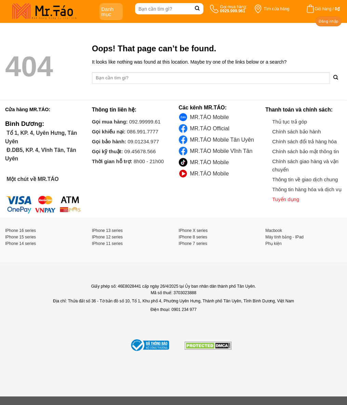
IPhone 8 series (193, 237)
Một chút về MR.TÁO (32, 179)
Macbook (273, 230)
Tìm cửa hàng (277, 8)
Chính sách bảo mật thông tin (305, 151)
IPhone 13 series (107, 230)
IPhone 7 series (193, 243)
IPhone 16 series (20, 230)
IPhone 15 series (20, 237)
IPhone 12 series (107, 237)
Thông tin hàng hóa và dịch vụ (306, 189)
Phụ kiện (273, 243)
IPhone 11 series (107, 243)
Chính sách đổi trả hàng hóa (304, 141)
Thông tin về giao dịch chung (305, 179)
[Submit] (197, 8)
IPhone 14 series (20, 243)
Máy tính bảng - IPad (284, 237)
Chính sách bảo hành (296, 131)
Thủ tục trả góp (289, 122)
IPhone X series (193, 230)
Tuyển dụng (285, 199)
